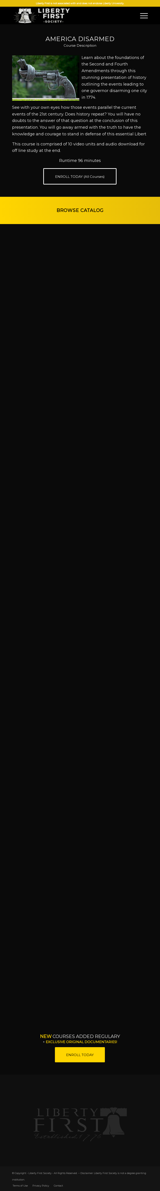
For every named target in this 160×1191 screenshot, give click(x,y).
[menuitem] (142, 15)
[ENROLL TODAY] (80, 1054)
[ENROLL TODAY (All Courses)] (80, 176)
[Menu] (142, 15)
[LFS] (66, 15)
